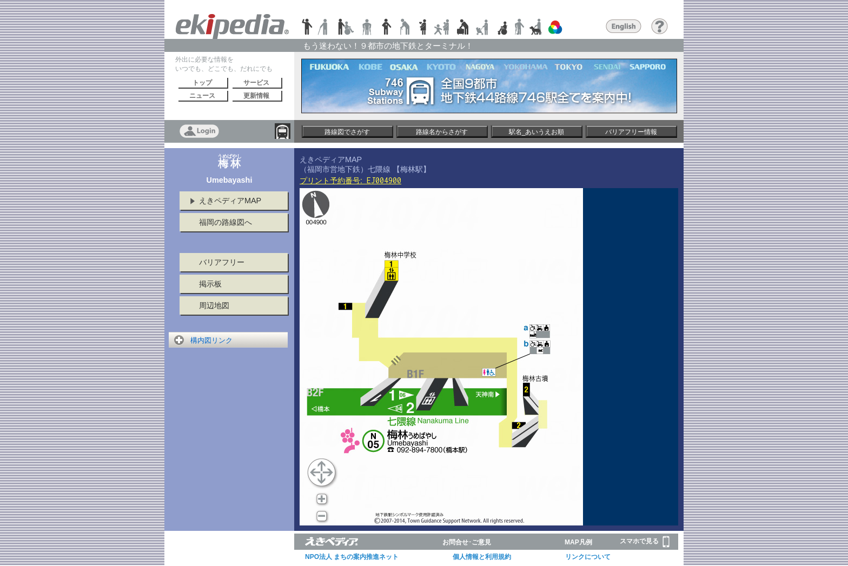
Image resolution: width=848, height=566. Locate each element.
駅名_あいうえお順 (537, 132)
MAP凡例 (578, 542)
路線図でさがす (347, 132)
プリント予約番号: (350, 180)
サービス (256, 82)
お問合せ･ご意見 (466, 542)
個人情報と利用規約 (482, 557)
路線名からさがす (442, 132)
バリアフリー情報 (631, 132)
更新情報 (256, 95)
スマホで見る (645, 542)
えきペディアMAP (230, 200)
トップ (202, 82)
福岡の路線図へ (225, 222)
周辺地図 (214, 305)
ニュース (202, 95)
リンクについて (588, 557)
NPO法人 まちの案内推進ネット (352, 557)
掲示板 (210, 283)
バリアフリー (221, 262)
